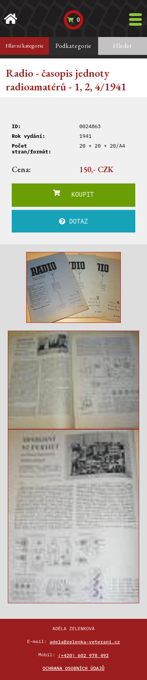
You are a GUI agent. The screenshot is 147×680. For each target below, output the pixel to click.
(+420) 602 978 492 (83, 655)
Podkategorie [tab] (73, 46)
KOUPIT (73, 194)
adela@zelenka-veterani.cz (85, 642)
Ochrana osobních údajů (73, 668)
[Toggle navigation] (135, 19)
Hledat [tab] (122, 46)
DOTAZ (73, 221)
